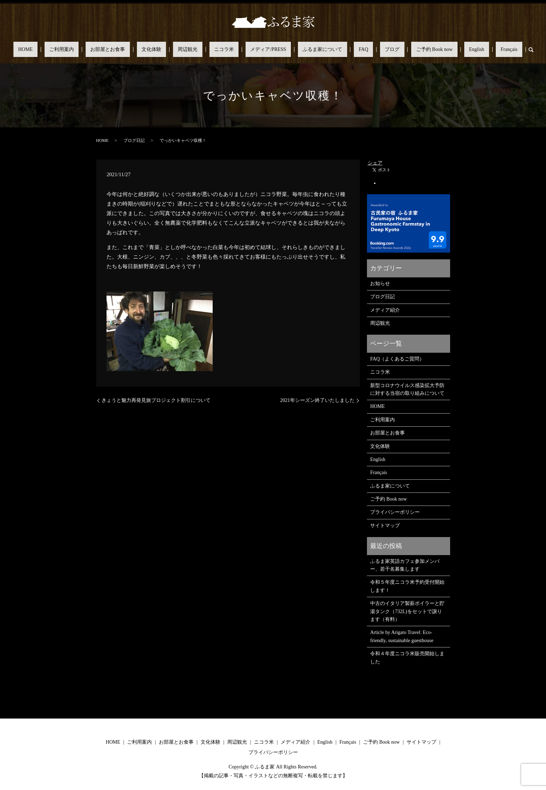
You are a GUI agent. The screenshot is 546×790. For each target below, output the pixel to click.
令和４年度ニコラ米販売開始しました (407, 657)
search (469, 49)
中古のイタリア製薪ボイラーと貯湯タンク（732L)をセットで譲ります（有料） (407, 611)
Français (451, 49)
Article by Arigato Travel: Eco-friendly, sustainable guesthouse (401, 636)
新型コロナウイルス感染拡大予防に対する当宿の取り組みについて (407, 389)
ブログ (363, 49)
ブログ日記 (134, 140)
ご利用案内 (109, 49)
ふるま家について (313, 49)
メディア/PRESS (268, 49)
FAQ (344, 49)
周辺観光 (207, 49)
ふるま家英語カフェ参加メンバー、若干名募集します (404, 565)
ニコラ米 (233, 49)
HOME (82, 49)
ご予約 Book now (396, 49)
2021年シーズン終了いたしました (317, 400)
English (429, 49)
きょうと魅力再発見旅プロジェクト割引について (156, 400)
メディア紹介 (385, 310)
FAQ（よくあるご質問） (397, 359)
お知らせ (380, 283)
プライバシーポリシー (395, 512)
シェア (375, 163)
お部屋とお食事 (145, 49)
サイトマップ (385, 525)
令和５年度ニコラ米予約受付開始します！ (407, 586)
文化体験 (180, 49)
